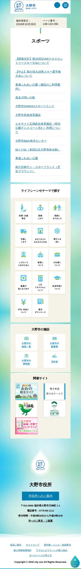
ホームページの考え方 (40, 555)
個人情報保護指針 (23, 550)
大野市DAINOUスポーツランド (34, 106)
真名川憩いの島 (25, 97)
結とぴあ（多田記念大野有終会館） (37, 149)
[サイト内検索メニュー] (57, 5)
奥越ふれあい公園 (26, 158)
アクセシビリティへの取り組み (52, 550)
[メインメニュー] (65, 5)
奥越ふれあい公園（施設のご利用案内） (37, 86)
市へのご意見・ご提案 (40, 520)
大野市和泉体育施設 (28, 114)
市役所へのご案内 (40, 495)
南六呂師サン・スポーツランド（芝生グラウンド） (37, 169)
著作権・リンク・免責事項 (57, 545)
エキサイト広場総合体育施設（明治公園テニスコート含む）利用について (37, 128)
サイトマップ (32, 545)
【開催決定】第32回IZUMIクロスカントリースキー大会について (39, 61)
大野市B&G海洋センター (31, 140)
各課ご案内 (15, 545)
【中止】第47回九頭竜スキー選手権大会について (38, 74)
